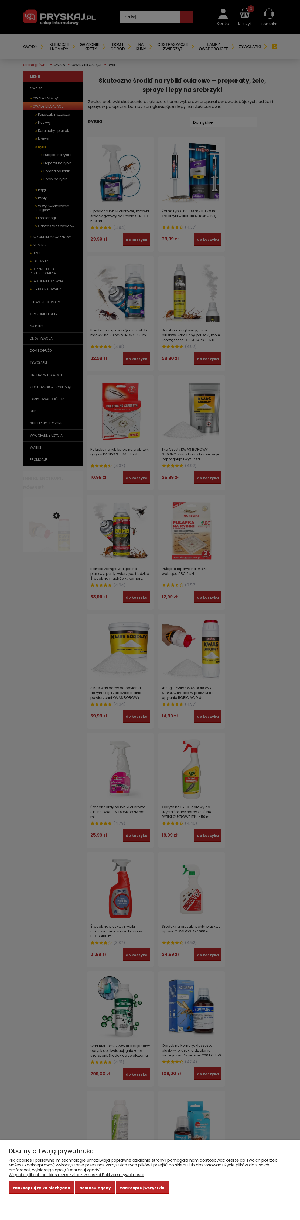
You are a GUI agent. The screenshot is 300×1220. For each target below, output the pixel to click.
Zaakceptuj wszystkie (142, 1188)
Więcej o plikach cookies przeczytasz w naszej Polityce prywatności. (76, 1174)
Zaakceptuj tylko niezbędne (41, 1188)
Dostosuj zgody (95, 1188)
